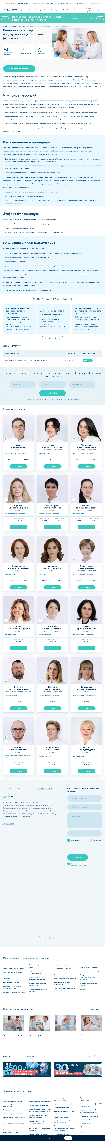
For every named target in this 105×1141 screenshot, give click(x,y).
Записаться (87, 360)
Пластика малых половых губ (13, 1052)
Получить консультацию (19, 68)
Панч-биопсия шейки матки (63, 1120)
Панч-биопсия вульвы (61, 1124)
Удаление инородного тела (89, 1074)
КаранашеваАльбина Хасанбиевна (18, 567)
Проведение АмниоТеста (89, 1055)
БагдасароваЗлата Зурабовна (52, 506)
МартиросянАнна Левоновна (52, 695)
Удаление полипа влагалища (39, 1073)
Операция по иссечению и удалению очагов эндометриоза (12, 1117)
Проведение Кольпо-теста (89, 1058)
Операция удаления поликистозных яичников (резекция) (37, 1108)
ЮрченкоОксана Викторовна (18, 506)
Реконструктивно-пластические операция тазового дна (11, 1096)
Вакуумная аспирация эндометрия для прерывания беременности (90, 1114)
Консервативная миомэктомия (14, 939)
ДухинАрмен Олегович (18, 446)
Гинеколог (18, 450)
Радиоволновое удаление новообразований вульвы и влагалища (38, 1093)
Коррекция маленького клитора (65, 922)
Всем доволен (76, 787)
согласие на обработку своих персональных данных (62, 399)
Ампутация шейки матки (11, 1087)
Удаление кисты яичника (11, 930)
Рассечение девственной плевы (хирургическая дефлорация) (12, 1042)
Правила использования (56, 1138)
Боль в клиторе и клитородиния (65, 926)
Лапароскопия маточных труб (13, 916)
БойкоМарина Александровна (18, 627)
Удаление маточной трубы (63, 1042)
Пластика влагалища (10, 1090)
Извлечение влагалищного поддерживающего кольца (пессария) (38, 1125)
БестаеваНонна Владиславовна (86, 506)
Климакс (82, 936)
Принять (68, 1138)
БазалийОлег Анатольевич (18, 695)
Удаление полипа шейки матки (39, 1077)
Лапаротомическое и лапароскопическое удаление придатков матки (39, 1116)
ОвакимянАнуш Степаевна (52, 567)
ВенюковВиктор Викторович (18, 660)
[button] (5, 18)
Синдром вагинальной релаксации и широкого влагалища (88, 924)
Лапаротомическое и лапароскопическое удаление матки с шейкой (64, 1067)
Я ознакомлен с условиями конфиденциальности (80, 812)
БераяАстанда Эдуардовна (52, 446)
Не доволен (98, 787)
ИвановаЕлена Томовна (52, 660)
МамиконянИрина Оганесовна (86, 446)
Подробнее (18, 466)
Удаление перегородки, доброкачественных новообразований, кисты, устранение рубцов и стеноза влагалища (39, 1064)
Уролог (20, 664)
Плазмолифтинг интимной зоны (39, 1036)
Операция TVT (8, 926)
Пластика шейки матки (11, 1036)
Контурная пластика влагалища (40, 1040)
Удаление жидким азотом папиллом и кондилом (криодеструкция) (63, 1110)
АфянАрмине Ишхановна (86, 600)
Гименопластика (9, 1048)
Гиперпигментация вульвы (63, 912)
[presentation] (82, 795)
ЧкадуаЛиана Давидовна (86, 695)
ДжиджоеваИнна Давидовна (52, 600)
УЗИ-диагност (56, 450)
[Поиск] (87, 3)
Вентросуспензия (9, 1123)
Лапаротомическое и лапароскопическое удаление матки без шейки (64, 1058)
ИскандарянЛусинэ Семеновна (86, 660)
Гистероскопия (8, 912)
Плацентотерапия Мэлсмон (38, 1044)
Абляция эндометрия (61, 1046)
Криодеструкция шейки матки (64, 1116)
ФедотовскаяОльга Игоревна (86, 567)
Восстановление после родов (90, 918)
